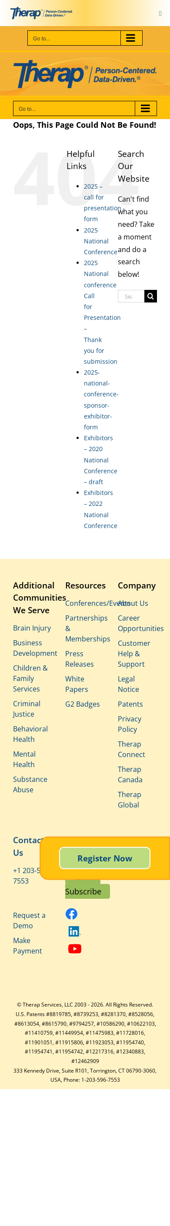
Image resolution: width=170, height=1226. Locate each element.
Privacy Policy (129, 724)
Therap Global (129, 800)
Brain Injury (32, 628)
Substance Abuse (30, 784)
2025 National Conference (100, 241)
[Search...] (131, 296)
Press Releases (79, 659)
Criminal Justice (26, 709)
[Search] (150, 296)
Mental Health (24, 759)
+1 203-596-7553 (31, 876)
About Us (133, 603)
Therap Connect (131, 749)
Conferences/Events (84, 603)
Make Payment (27, 946)
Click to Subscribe (83, 884)
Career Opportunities (137, 623)
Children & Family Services (30, 678)
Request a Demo (29, 920)
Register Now (104, 858)
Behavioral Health (30, 734)
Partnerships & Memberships (84, 628)
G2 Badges (82, 704)
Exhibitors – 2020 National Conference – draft (100, 460)
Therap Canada (130, 774)
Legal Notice (128, 684)
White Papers (76, 684)
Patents (130, 704)
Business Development (32, 648)
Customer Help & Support (134, 653)
